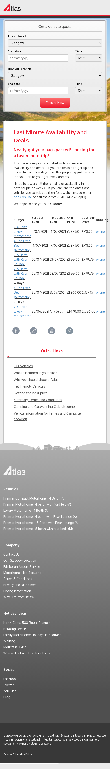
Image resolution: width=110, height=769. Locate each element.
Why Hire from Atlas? (18, 597)
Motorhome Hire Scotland (22, 573)
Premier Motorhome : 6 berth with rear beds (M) (38, 529)
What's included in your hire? (35, 373)
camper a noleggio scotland (34, 743)
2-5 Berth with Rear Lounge (21, 259)
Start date (15, 51)
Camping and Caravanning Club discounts (45, 406)
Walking (9, 641)
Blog (6, 697)
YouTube (9, 691)
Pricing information (17, 591)
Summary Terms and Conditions (38, 400)
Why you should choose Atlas (36, 379)
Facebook (10, 679)
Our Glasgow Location (19, 560)
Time (78, 51)
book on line (23, 197)
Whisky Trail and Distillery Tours (26, 653)
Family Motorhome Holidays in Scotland (32, 635)
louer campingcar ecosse (90, 735)
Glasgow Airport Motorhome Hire (24, 735)
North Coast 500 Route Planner (26, 623)
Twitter (8, 685)
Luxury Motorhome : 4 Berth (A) (26, 510)
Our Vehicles (23, 366)
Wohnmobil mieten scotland (23, 739)
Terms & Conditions (17, 579)
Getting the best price (31, 393)
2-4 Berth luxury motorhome (22, 231)
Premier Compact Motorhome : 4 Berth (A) (33, 498)
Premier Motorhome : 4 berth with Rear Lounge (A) (40, 516)
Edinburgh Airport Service (21, 566)
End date (14, 84)
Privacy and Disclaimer (19, 585)
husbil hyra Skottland (59, 735)
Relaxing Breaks (15, 629)
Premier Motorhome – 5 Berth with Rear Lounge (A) (41, 523)
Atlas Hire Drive (22, 754)
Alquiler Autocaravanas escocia (62, 739)
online (100, 231)
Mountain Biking (15, 647)
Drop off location (19, 69)
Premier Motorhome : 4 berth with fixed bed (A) (37, 504)
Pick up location (18, 36)
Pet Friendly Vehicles (29, 386)
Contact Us (11, 554)
